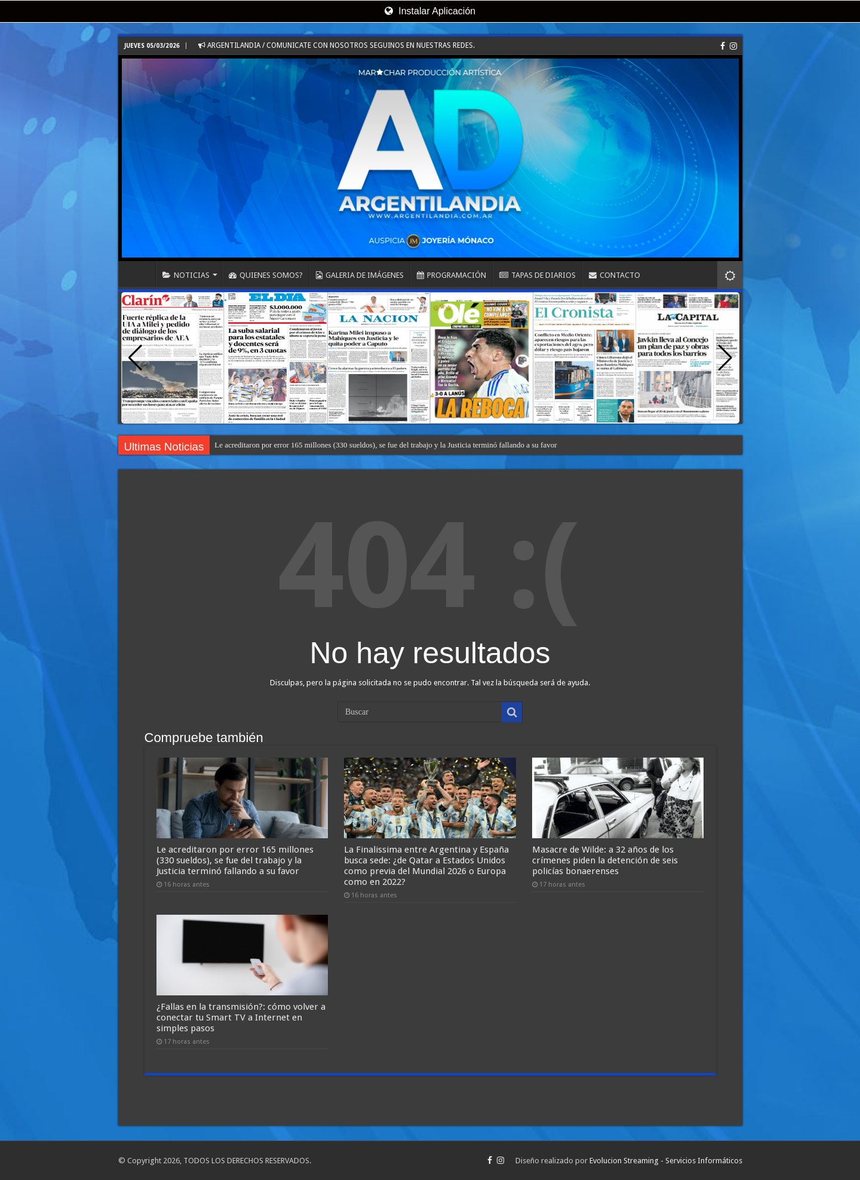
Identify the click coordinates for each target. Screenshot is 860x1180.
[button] (725, 358)
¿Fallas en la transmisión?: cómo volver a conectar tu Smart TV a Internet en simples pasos (240, 1017)
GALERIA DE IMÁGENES (360, 275)
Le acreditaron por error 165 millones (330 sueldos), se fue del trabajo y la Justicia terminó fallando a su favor (385, 444)
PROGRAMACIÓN (451, 275)
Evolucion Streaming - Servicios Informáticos (665, 1160)
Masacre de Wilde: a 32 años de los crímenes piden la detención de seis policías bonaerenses (605, 860)
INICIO (139, 273)
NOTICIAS (186, 275)
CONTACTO (614, 275)
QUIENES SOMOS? (266, 275)
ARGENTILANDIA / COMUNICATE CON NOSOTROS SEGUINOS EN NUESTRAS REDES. (336, 45)
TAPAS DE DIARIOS (537, 275)
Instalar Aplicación (430, 11)
